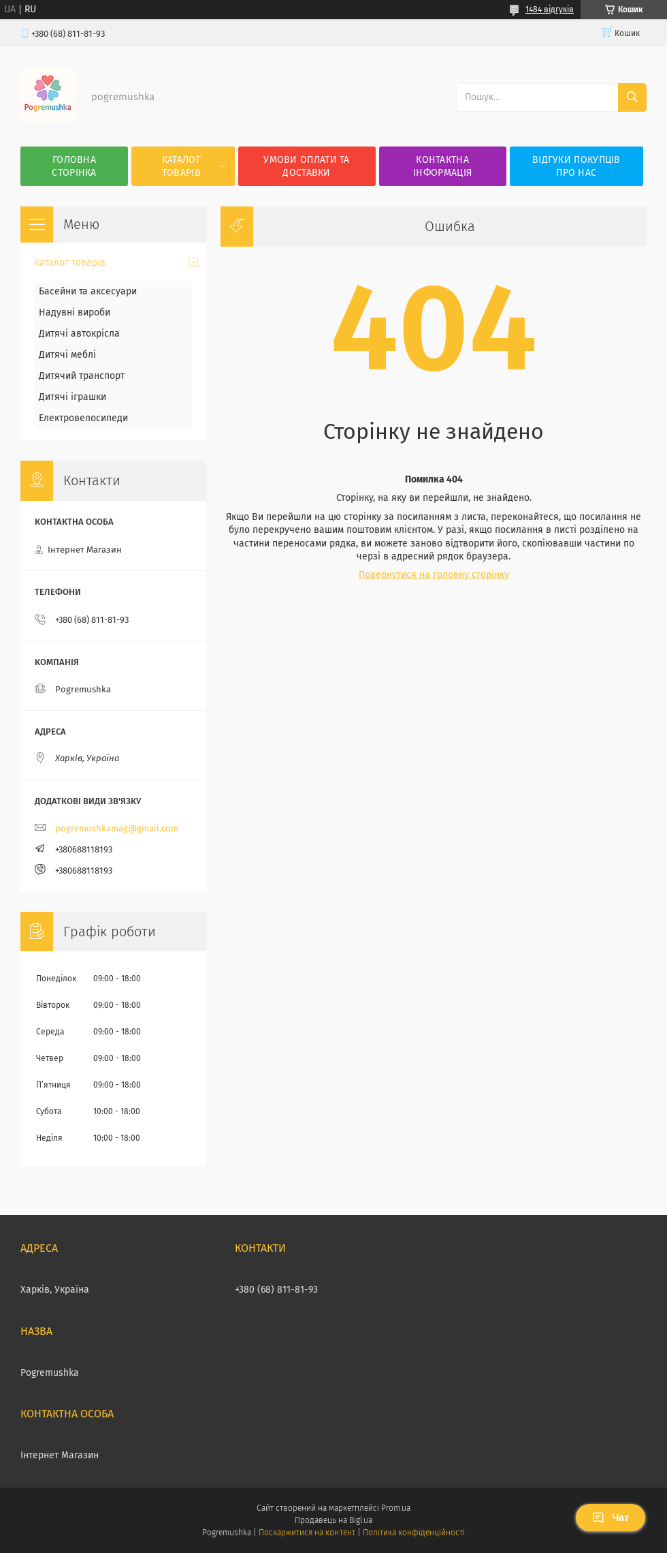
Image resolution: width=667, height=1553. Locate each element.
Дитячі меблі (67, 354)
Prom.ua (395, 1508)
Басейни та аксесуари (88, 291)
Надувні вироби (74, 312)
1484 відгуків (549, 9)
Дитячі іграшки (72, 397)
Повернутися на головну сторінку (434, 575)
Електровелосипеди (83, 418)
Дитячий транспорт (82, 376)
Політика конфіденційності (414, 1532)
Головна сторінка (74, 166)
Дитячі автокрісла (79, 333)
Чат (610, 1517)
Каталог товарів (181, 166)
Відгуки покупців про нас (576, 166)
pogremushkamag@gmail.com (116, 828)
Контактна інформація (442, 166)
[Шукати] (632, 97)
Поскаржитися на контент (307, 1532)
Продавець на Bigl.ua (333, 1520)
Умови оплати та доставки (306, 166)
